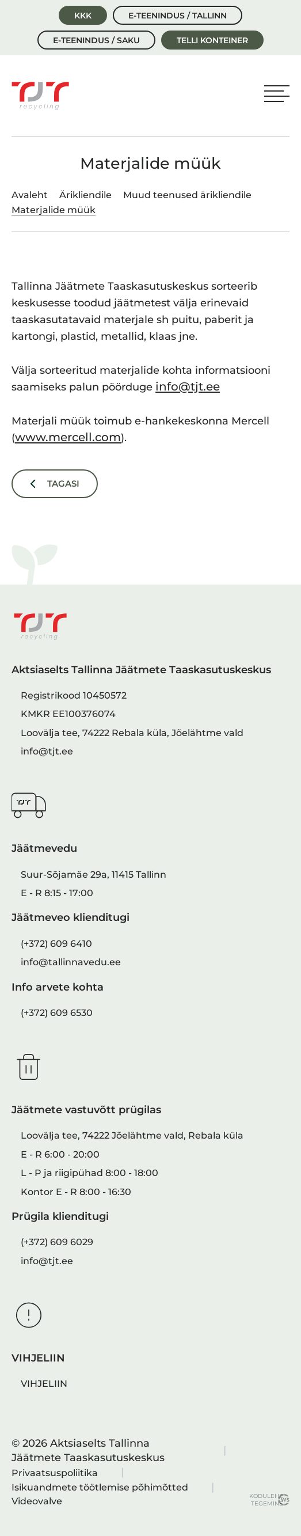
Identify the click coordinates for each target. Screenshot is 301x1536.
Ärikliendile (85, 194)
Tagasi (63, 483)
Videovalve (37, 1501)
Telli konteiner (212, 40)
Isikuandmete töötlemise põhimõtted (100, 1487)
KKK (83, 15)
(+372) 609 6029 (57, 1241)
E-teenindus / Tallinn (177, 15)
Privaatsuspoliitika (55, 1472)
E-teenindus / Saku (96, 40)
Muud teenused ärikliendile (187, 194)
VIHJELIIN (44, 1383)
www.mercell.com (68, 437)
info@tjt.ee (187, 386)
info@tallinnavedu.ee (71, 962)
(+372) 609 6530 (57, 1012)
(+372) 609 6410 (56, 943)
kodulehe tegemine (263, 1499)
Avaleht (30, 194)
